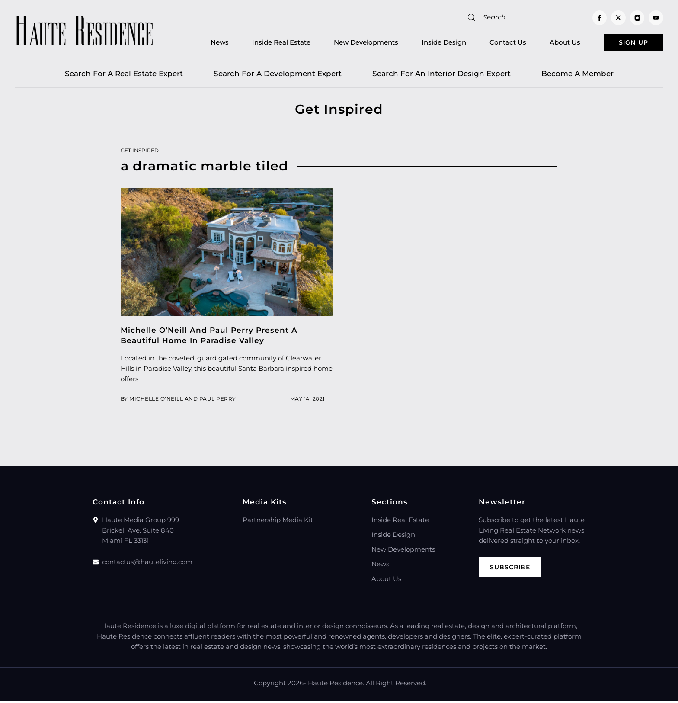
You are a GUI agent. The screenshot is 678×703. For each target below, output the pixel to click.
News (206, 43)
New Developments (352, 43)
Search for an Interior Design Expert (441, 75)
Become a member (577, 75)
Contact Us (494, 43)
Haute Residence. (336, 685)
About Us (551, 43)
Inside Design (430, 43)
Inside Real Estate (267, 43)
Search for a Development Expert (278, 75)
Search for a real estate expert (124, 75)
